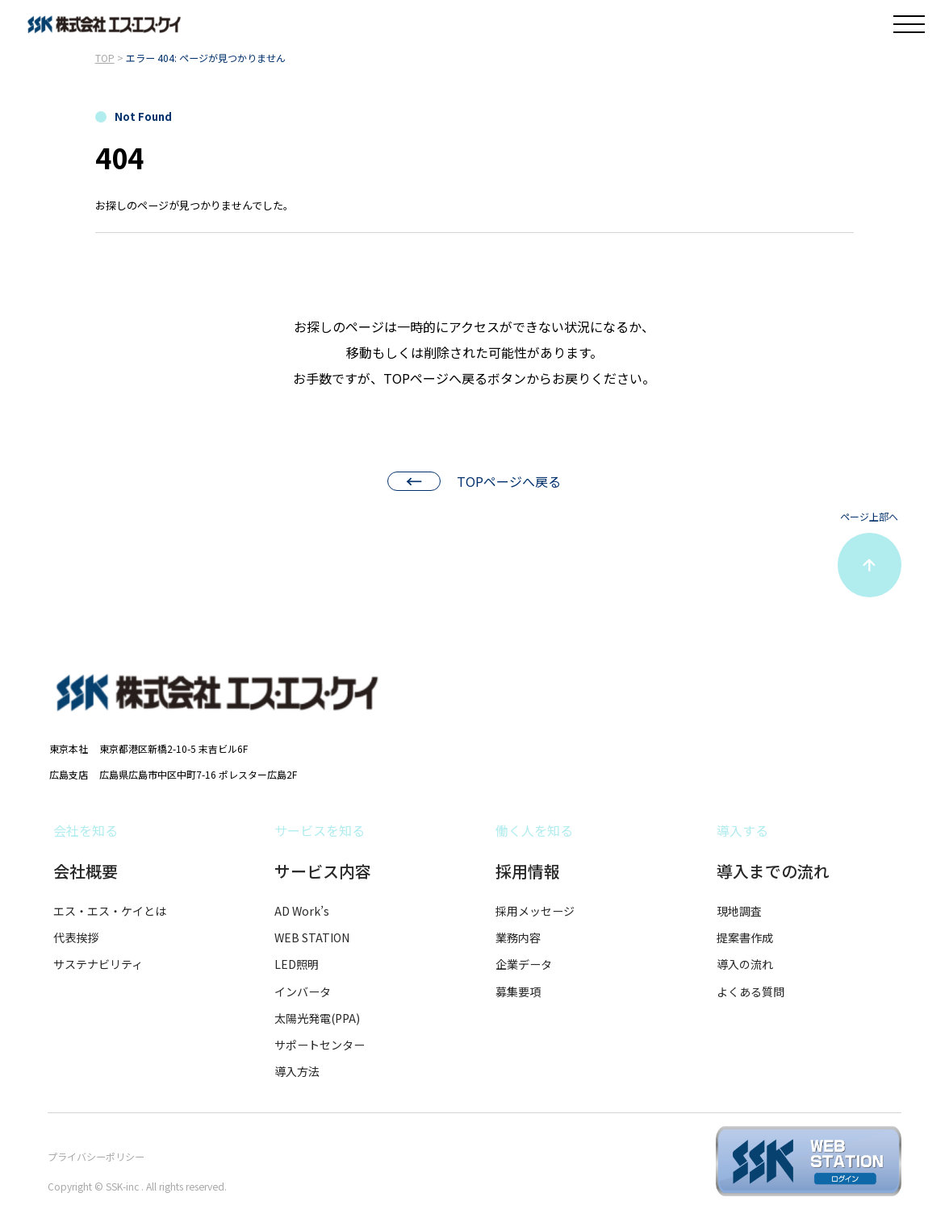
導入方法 (297, 1071)
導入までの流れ (773, 871)
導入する (742, 830)
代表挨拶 (75, 937)
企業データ (523, 964)
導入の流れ (745, 964)
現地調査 (739, 911)
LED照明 (296, 964)
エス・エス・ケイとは (109, 911)
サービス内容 (322, 871)
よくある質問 (750, 991)
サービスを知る (319, 830)
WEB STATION (311, 937)
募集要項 (518, 991)
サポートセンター (319, 1045)
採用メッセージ (535, 911)
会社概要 (85, 871)
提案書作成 (745, 937)
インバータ (302, 991)
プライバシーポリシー (96, 1156)
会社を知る (85, 830)
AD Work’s (301, 911)
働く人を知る (534, 830)
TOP (105, 57)
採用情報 (527, 871)
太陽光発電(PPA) (317, 1018)
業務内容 (518, 937)
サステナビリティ (98, 964)
